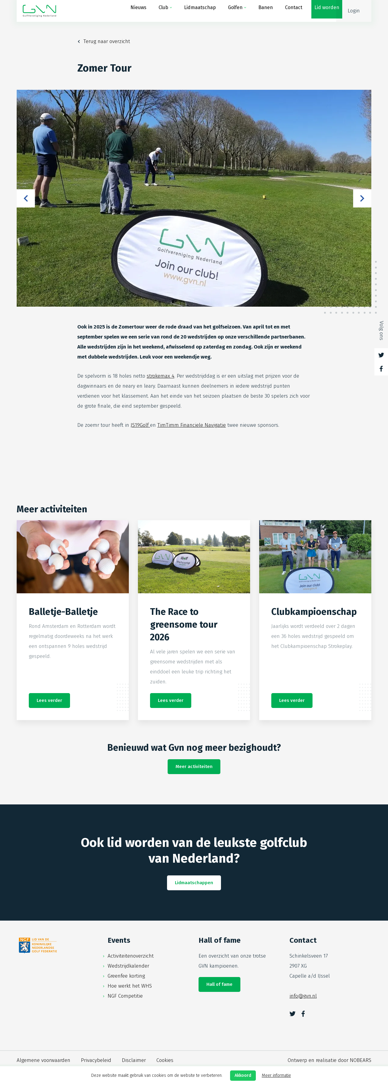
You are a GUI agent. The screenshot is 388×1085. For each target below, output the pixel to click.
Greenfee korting (126, 976)
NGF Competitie (125, 996)
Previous (26, 198)
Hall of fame (219, 984)
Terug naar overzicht (106, 41)
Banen (259, 11)
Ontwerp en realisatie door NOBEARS (329, 1060)
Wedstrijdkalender (128, 966)
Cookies (164, 1060)
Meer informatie (276, 1075)
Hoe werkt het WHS (130, 986)
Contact (287, 11)
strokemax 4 (160, 376)
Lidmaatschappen (194, 882)
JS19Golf (140, 425)
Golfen (229, 11)
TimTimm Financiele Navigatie (191, 425)
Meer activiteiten (194, 766)
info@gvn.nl (303, 996)
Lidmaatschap (194, 11)
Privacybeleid (96, 1060)
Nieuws (132, 11)
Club (157, 11)
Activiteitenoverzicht (131, 956)
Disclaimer (134, 1060)
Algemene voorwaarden (43, 1060)
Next (362, 198)
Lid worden (320, 11)
